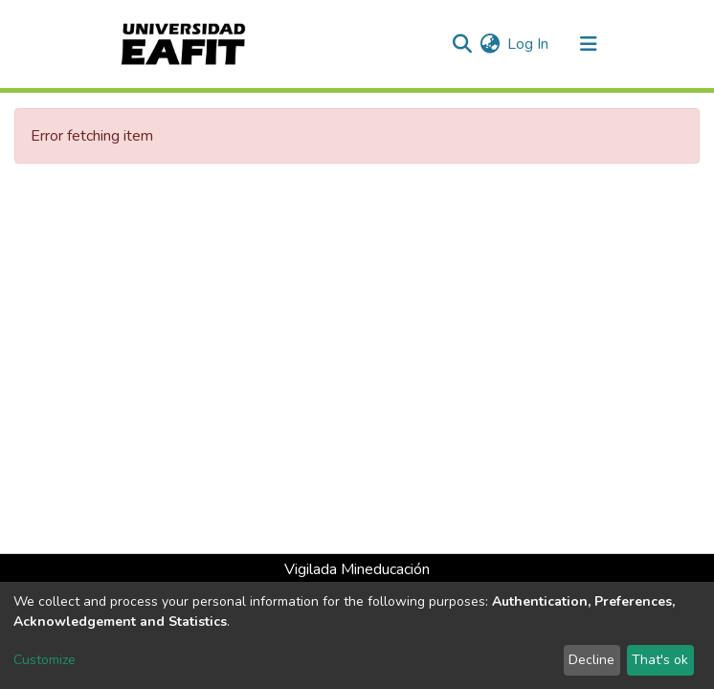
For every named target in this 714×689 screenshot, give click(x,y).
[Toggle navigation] (588, 44)
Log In (528, 44)
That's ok (660, 660)
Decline (591, 660)
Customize (44, 660)
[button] (490, 44)
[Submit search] (462, 44)
